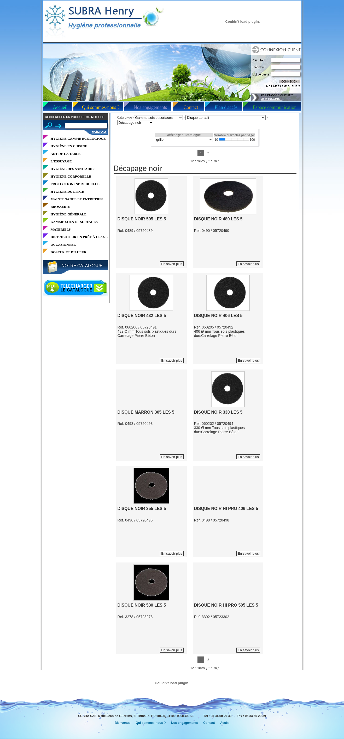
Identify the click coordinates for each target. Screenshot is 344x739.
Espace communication (274, 107)
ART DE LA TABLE (66, 154)
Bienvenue (123, 723)
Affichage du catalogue (184, 135)
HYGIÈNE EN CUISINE (69, 146)
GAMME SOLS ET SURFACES (74, 222)
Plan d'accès (226, 107)
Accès (224, 723)
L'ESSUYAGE (61, 161)
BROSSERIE (60, 207)
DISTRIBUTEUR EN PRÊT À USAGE (79, 237)
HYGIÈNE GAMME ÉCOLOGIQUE (78, 138)
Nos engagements (150, 107)
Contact (191, 107)
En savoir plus (171, 264)
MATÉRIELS (61, 229)
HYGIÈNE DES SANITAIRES (73, 169)
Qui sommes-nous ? (100, 107)
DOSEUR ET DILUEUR (69, 252)
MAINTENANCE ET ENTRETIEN (77, 199)
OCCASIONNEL (63, 245)
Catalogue (124, 117)
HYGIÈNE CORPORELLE (71, 176)
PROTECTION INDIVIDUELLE (75, 184)
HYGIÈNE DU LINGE (67, 191)
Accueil (60, 107)
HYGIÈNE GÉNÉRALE (69, 214)
